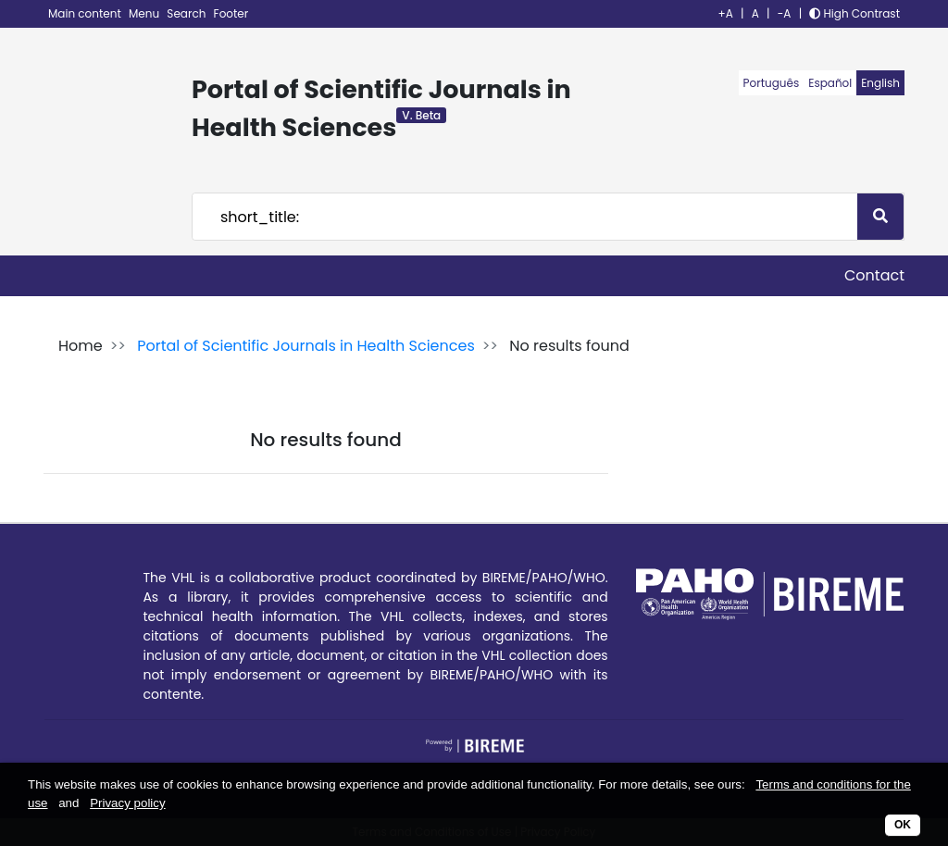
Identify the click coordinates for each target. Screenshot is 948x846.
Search (187, 13)
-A (785, 13)
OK (902, 824)
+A (725, 13)
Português (771, 83)
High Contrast (854, 13)
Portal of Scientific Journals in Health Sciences (306, 345)
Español (830, 83)
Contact (874, 275)
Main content (86, 13)
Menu (145, 13)
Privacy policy (127, 803)
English (880, 83)
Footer (231, 13)
